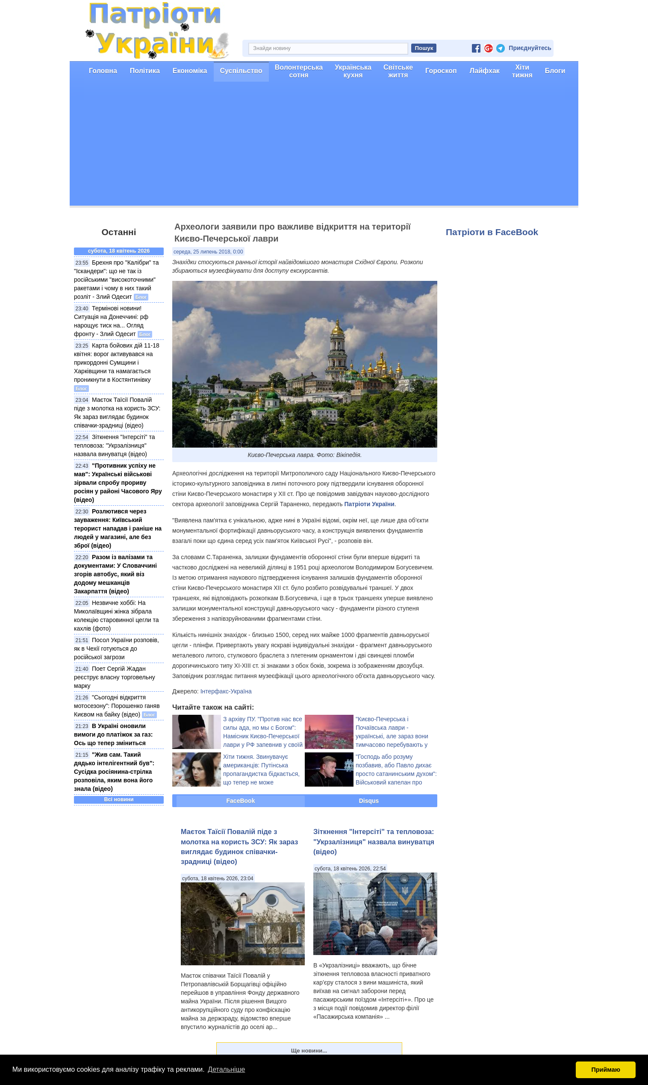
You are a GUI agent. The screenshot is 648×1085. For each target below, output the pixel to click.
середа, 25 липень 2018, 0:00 (208, 252)
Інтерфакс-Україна (226, 691)
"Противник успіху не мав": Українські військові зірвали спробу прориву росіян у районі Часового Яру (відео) (118, 482)
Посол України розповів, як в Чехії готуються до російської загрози (116, 648)
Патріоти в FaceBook (492, 232)
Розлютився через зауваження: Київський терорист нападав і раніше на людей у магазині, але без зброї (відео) (118, 528)
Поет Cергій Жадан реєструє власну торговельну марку (114, 677)
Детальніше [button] (226, 1069)
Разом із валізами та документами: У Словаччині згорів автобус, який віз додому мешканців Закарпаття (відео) (115, 574)
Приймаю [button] (605, 1069)
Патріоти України (370, 504)
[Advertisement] (324, 146)
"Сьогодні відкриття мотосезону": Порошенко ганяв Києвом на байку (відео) (117, 706)
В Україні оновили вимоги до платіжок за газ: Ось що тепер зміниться (113, 734)
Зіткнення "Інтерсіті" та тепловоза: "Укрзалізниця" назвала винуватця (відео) (114, 445)
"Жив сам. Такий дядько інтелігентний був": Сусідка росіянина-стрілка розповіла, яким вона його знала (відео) (114, 771)
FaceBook (241, 800)
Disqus (369, 800)
